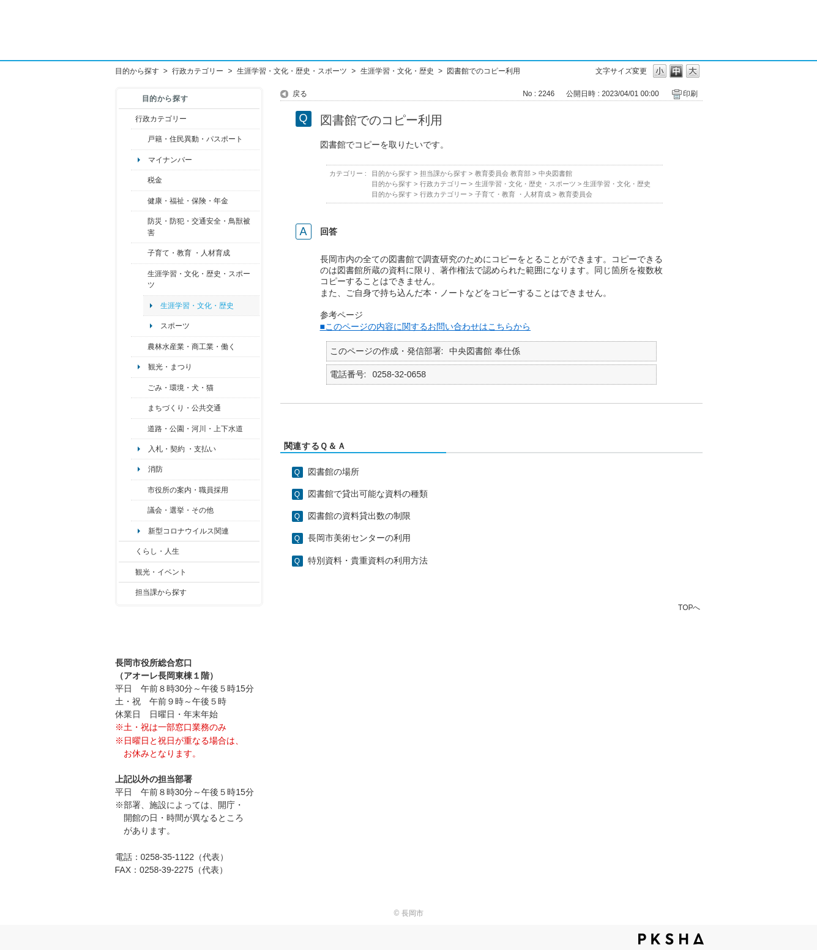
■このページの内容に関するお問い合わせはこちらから (425, 326)
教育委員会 (575, 194)
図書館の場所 (333, 472)
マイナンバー (170, 160)
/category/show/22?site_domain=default (139, 387)
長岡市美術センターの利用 (359, 538)
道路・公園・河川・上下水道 (195, 428)
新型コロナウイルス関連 (188, 531)
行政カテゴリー (197, 71)
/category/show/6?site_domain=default (139, 407)
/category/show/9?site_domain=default (127, 592)
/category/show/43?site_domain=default (139, 279)
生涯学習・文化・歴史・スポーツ (292, 71)
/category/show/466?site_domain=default (139, 510)
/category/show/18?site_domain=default (127, 572)
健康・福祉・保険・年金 (187, 201)
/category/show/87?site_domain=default (139, 428)
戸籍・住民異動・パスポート (195, 139)
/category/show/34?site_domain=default (139, 346)
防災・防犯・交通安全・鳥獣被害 (198, 226)
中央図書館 (555, 173)
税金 (154, 180)
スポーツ (175, 326)
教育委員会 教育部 (503, 173)
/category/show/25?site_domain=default (139, 227)
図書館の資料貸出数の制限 (359, 516)
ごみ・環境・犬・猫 (180, 387)
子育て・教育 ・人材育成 (188, 253)
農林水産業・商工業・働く (191, 346)
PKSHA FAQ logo (671, 939)
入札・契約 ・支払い (182, 449)
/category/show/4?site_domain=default (139, 200)
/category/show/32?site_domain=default (139, 490)
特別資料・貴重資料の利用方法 (368, 560)
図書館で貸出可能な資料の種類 (368, 494)
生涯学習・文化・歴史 (397, 71)
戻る (300, 93)
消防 (155, 469)
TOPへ (689, 607)
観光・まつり (170, 367)
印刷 (690, 93)
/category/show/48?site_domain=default (139, 252)
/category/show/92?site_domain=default (139, 180)
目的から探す (137, 71)
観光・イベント (161, 572)
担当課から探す (161, 592)
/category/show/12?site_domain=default (127, 551)
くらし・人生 (157, 551)
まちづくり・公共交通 (184, 408)
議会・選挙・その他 (180, 510)
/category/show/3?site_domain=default (127, 118)
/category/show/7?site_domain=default (139, 139)
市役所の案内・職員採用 (187, 490)
